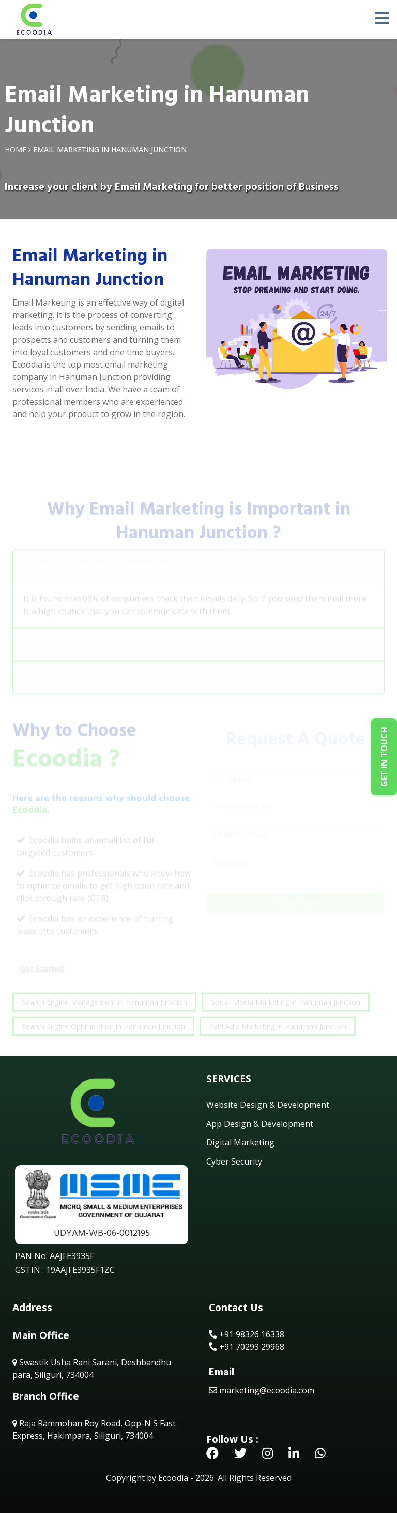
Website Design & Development (267, 1104)
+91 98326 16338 (246, 1334)
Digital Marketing (240, 1142)
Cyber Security (234, 1161)
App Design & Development (259, 1123)
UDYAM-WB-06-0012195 (102, 1232)
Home (15, 149)
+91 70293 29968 (246, 1346)
